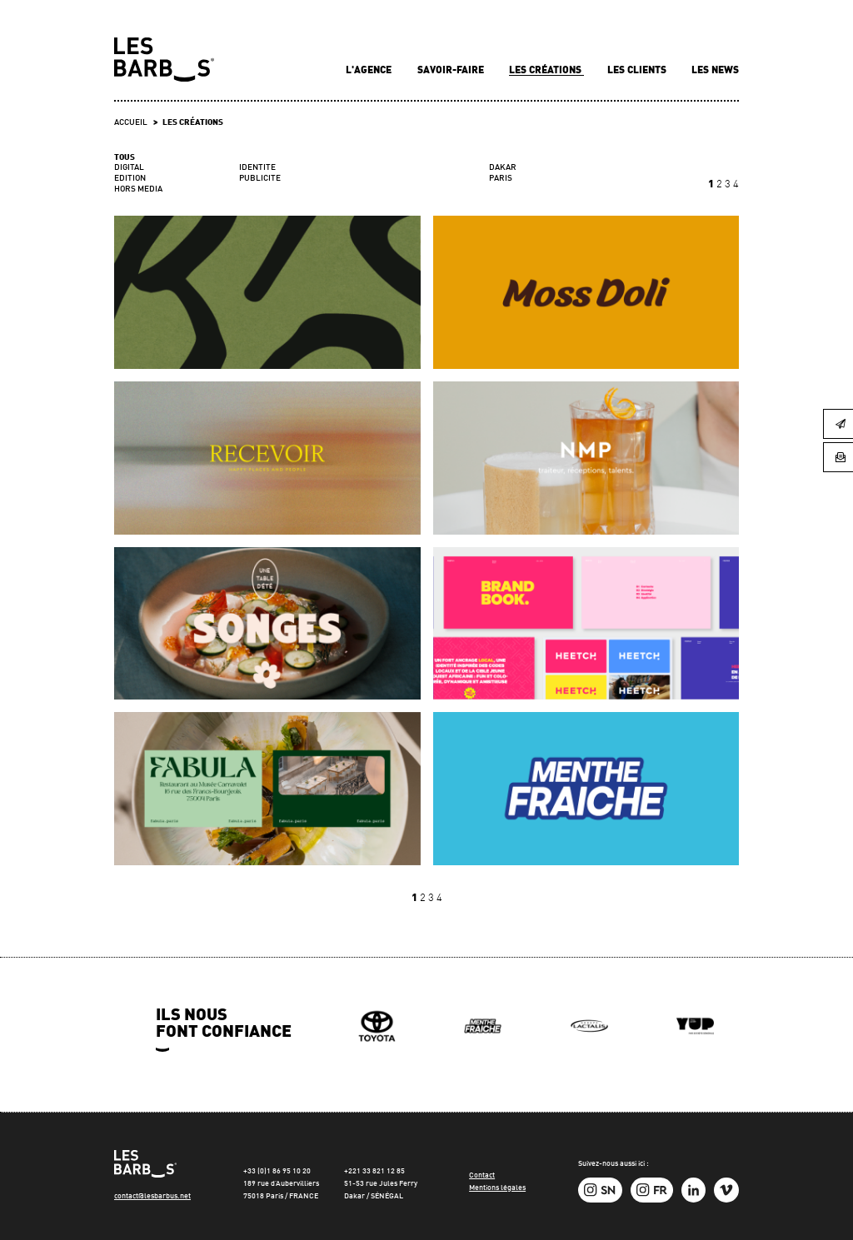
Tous (124, 158)
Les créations (546, 71)
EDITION (130, 178)
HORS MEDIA (138, 189)
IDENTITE (257, 167)
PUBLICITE (260, 178)
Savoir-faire (451, 71)
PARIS (500, 178)
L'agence (370, 71)
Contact (482, 1175)
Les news (715, 71)
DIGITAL (129, 168)
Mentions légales (497, 1188)
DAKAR (502, 167)
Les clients (638, 71)
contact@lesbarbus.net (152, 1196)
